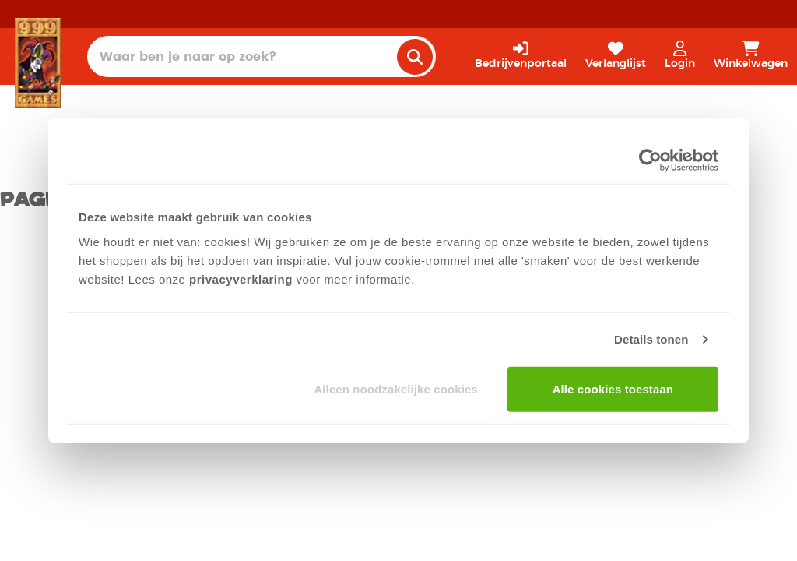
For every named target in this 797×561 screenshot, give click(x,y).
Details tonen (651, 339)
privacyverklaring (241, 278)
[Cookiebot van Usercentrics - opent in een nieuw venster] (650, 160)
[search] (415, 57)
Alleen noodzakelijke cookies (395, 388)
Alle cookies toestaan (613, 388)
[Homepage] (38, 62)
